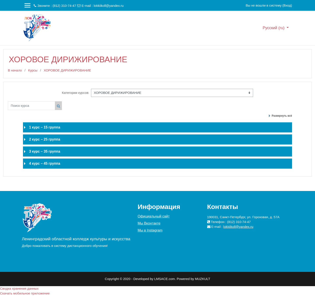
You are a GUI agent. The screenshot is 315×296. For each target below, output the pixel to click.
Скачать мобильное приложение (25, 293)
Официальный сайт (154, 216)
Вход (287, 5)
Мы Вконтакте (149, 223)
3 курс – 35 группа (44, 151)
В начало (15, 70)
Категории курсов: (75, 93)
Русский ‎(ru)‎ (274, 28)
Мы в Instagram (150, 230)
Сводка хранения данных (19, 288)
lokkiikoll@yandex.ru (109, 5)
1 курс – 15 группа (44, 127)
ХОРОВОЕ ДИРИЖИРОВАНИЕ (67, 70)
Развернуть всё (282, 115)
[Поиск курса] (31, 105)
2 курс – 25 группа (44, 139)
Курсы (32, 70)
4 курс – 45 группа (44, 163)
